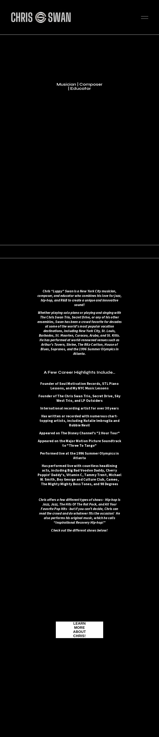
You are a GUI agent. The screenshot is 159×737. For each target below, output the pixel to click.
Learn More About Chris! (79, 630)
